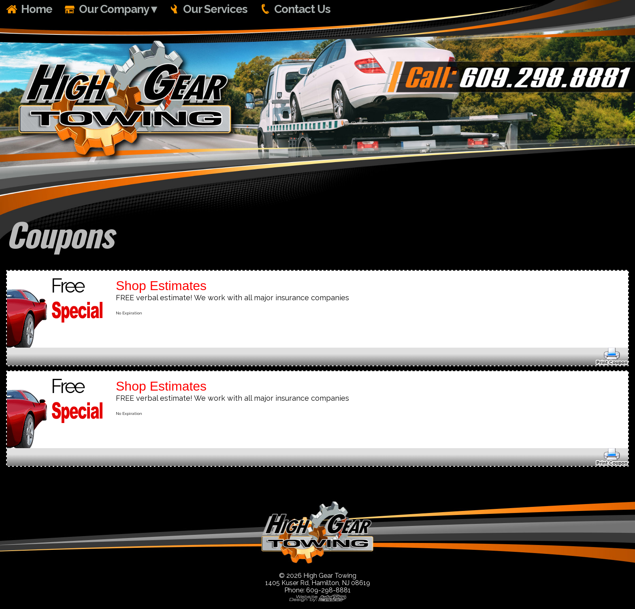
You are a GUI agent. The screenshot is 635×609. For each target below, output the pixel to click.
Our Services (215, 9)
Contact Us (302, 9)
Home (36, 9)
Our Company (114, 9)
